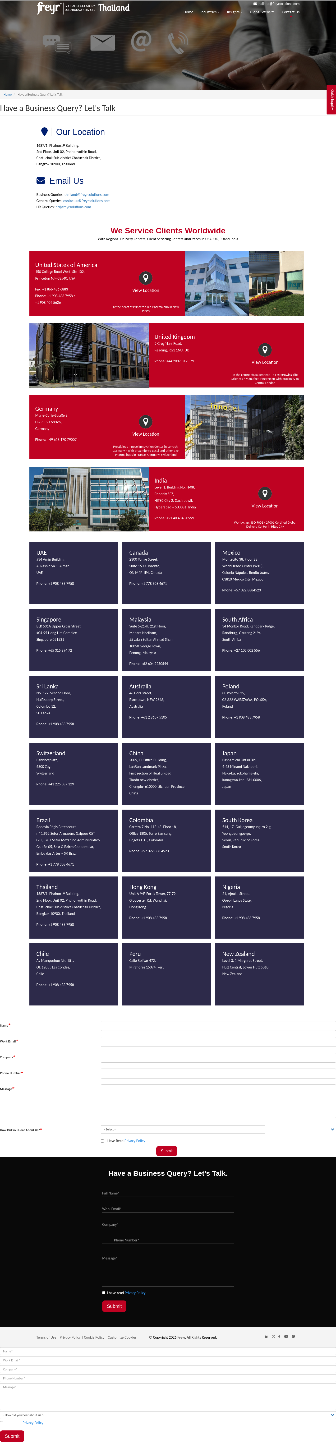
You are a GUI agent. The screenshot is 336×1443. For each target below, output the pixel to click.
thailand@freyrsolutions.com (279, 4)
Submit (167, 1151)
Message (6, 1089)
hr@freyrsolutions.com (73, 207)
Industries (210, 11)
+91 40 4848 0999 (180, 518)
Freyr (181, 1337)
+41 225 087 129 (60, 784)
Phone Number (10, 1073)
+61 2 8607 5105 (154, 717)
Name (4, 1025)
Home (188, 11)
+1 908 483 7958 (60, 296)
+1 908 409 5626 (48, 302)
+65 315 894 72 (60, 650)
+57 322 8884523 (248, 590)
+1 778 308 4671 (154, 583)
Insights (235, 11)
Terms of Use (46, 1337)
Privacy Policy (134, 1141)
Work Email (8, 1041)
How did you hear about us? (20, 1130)
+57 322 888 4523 (155, 851)
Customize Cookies (122, 1337)
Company (6, 1057)
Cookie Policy (94, 1337)
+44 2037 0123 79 (180, 361)
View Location (145, 290)
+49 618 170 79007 (61, 439)
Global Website (262, 11)
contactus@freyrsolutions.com (86, 200)
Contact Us (291, 11)
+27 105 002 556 (246, 650)
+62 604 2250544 (154, 663)
